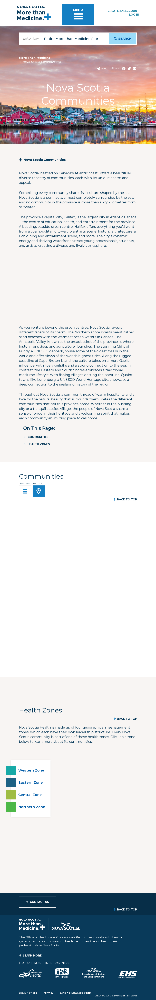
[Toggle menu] (78, 15)
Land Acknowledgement (75, 993)
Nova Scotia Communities (45, 160)
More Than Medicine (35, 57)
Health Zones (39, 444)
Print (102, 68)
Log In (134, 14)
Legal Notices (28, 993)
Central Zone (30, 795)
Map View (38, 483)
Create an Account (123, 11)
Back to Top (127, 499)
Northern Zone (31, 807)
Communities (38, 437)
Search (124, 39)
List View (25, 483)
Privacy (48, 993)
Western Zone (31, 770)
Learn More (32, 955)
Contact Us (39, 902)
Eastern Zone (30, 783)
